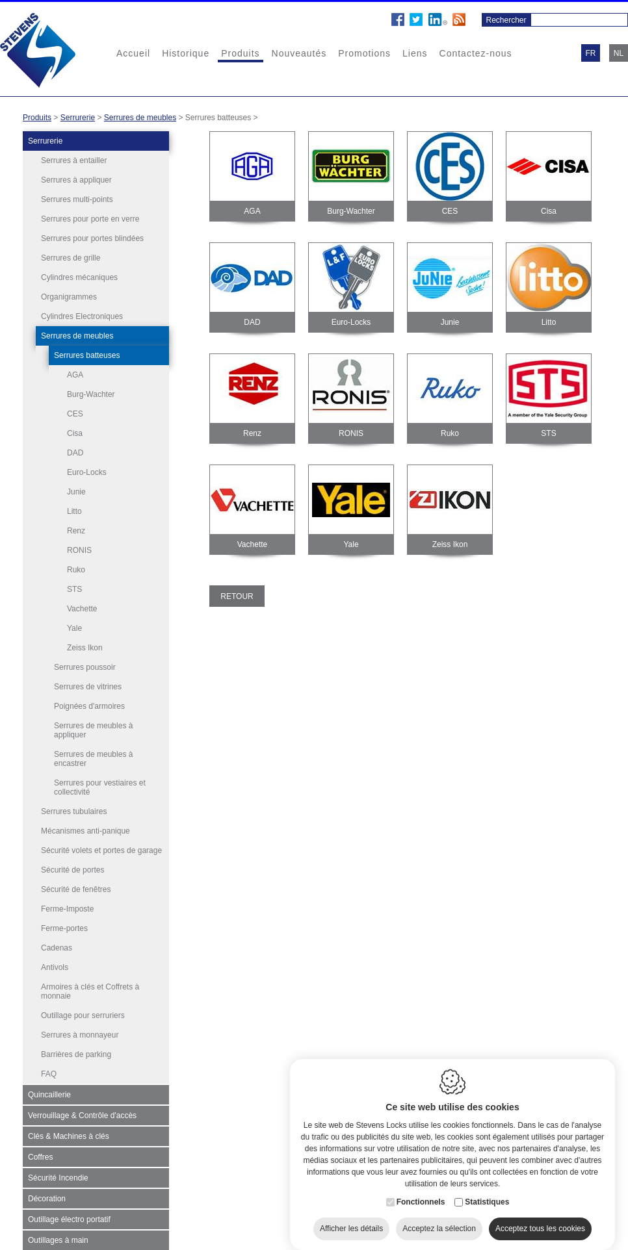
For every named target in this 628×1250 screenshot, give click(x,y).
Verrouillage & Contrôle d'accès (82, 1109)
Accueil (133, 53)
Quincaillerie (49, 1088)
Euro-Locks (87, 472)
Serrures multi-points (77, 199)
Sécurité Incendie (58, 1171)
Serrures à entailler (74, 160)
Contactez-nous (475, 53)
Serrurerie (77, 117)
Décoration (47, 1192)
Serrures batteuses (87, 355)
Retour (236, 596)
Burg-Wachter (91, 394)
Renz (76, 530)
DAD (75, 452)
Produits (240, 53)
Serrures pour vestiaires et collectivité (100, 781)
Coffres (40, 1150)
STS (74, 589)
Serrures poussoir (85, 660)
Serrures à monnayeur (79, 1028)
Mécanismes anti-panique (85, 824)
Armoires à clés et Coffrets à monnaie (90, 985)
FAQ (49, 1067)
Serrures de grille (70, 257)
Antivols (54, 960)
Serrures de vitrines (88, 680)
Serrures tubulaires (74, 805)
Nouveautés (299, 53)
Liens (414, 53)
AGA (75, 374)
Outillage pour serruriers (83, 1009)
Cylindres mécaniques (79, 277)
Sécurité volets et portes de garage (101, 843)
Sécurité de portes (72, 863)
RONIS (79, 550)
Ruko (76, 569)
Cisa (75, 433)
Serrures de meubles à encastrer (93, 752)
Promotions (364, 53)
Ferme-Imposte (67, 902)
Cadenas (56, 941)
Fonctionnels (421, 1194)
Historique (185, 53)
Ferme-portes (64, 921)
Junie (76, 491)
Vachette (82, 608)
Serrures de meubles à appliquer (93, 724)
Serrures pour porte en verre (90, 218)
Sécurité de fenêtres (76, 882)
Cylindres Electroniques (82, 316)
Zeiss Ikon (85, 647)
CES (75, 413)
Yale (74, 628)
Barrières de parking (76, 1047)
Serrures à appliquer (76, 180)
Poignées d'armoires (89, 699)
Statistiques (487, 1194)
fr (591, 53)
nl (618, 53)
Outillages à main (58, 1233)
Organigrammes (69, 296)
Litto (74, 511)
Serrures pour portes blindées (92, 238)
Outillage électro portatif (69, 1213)
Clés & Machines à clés (68, 1129)
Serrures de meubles (140, 117)
